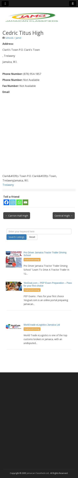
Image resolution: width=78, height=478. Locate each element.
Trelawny (8, 185)
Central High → (64, 215)
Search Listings (16, 237)
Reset (32, 237)
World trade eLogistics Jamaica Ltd (42, 324)
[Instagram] (13, 202)
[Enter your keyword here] (39, 231)
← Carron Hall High (16, 215)
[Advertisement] (39, 135)
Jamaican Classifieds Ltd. (38, 473)
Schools (9, 37)
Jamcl (18, 37)
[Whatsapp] (19, 202)
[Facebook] (6, 202)
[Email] (25, 202)
